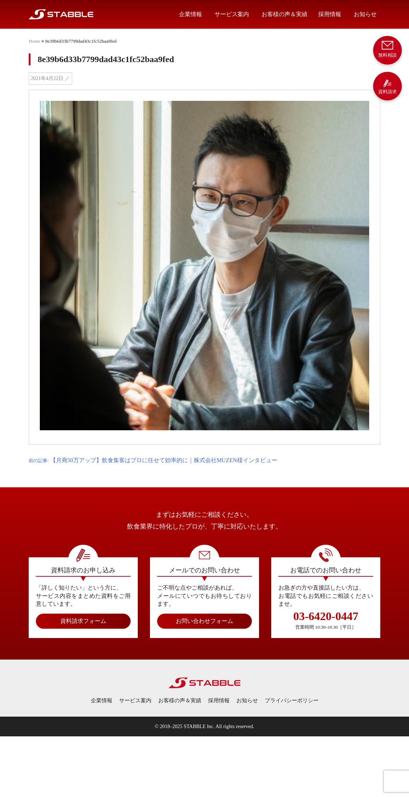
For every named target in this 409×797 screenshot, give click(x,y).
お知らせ (365, 14)
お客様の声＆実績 (284, 14)
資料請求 (387, 86)
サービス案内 (232, 14)
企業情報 (190, 14)
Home (34, 41)
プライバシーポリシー (292, 700)
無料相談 (387, 48)
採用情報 (329, 14)
